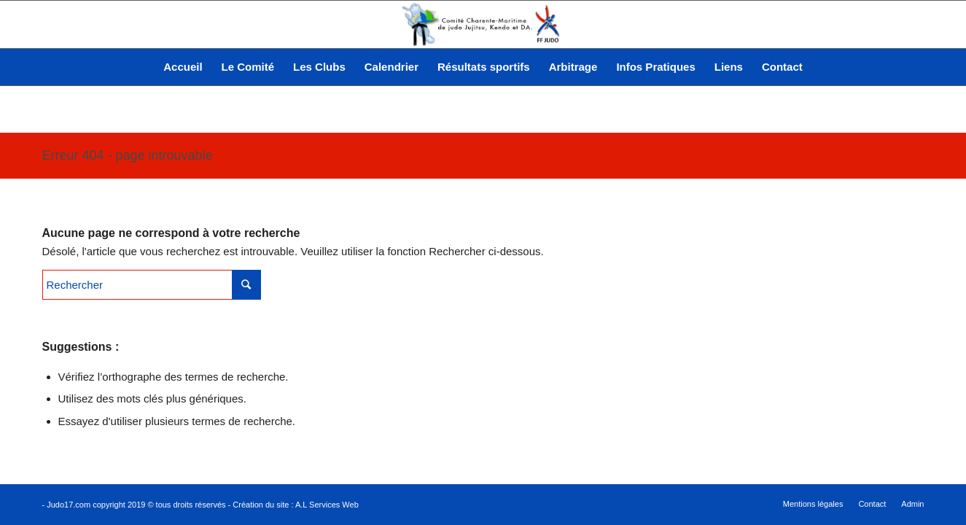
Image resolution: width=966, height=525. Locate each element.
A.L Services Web (327, 504)
